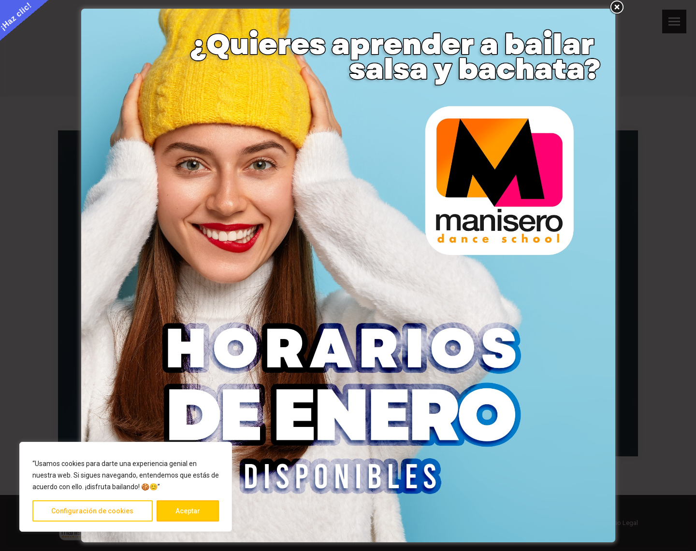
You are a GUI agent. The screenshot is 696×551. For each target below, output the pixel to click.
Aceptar (187, 511)
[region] (125, 487)
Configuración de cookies (92, 511)
